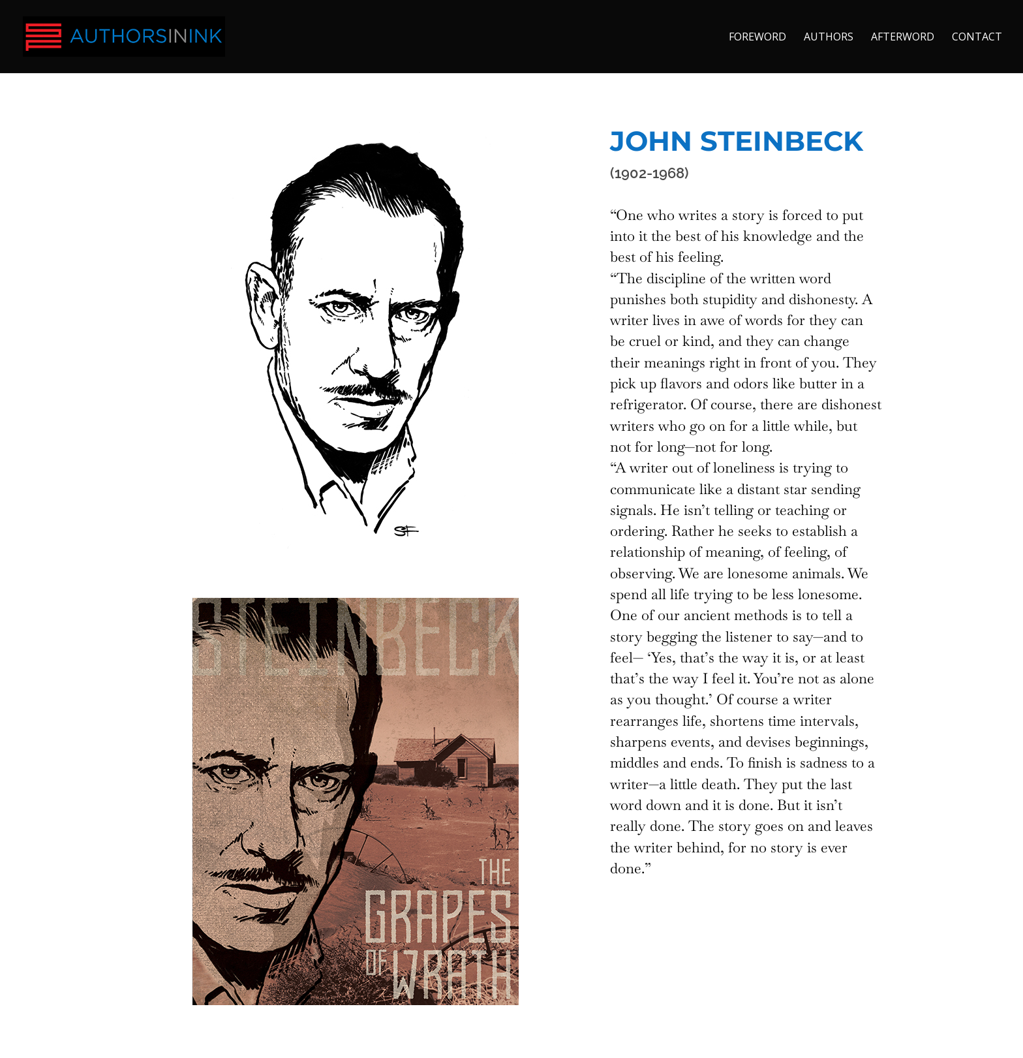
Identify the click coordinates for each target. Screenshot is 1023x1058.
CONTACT (977, 38)
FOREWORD (757, 38)
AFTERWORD (902, 38)
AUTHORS (828, 38)
